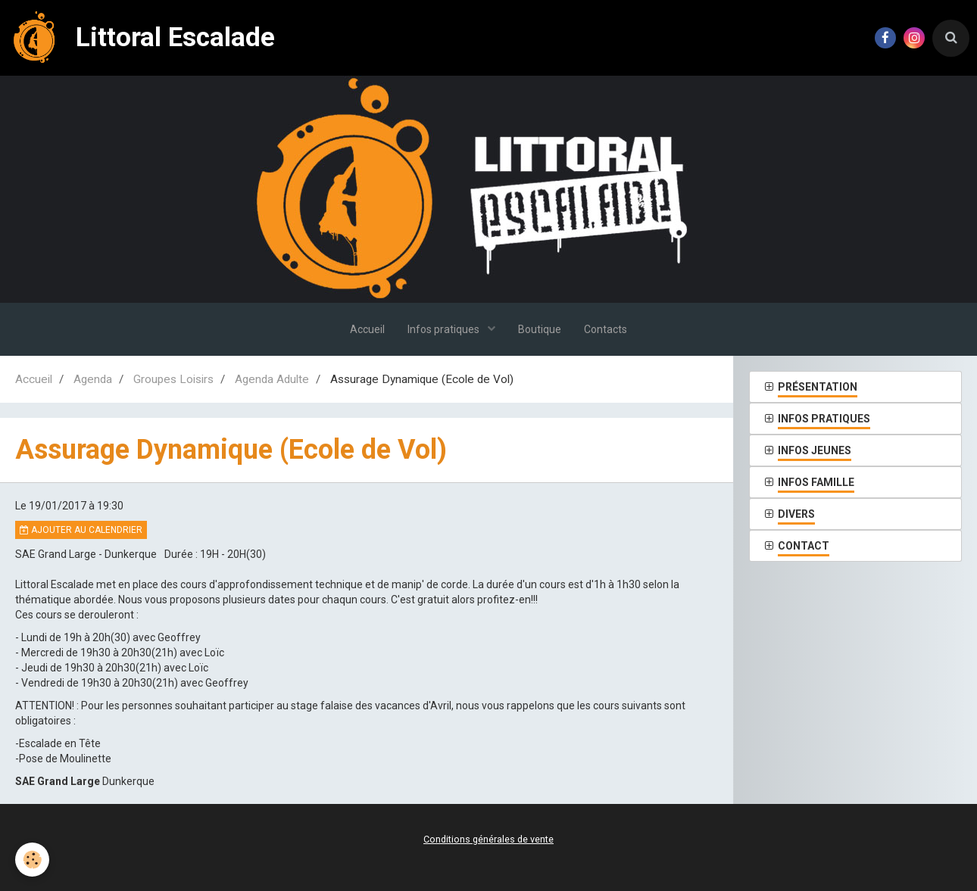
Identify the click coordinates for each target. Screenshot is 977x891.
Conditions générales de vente (488, 839)
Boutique (539, 329)
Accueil (367, 329)
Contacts (605, 329)
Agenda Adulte (272, 379)
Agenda (92, 379)
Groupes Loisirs (173, 379)
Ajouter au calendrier (81, 530)
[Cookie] (32, 860)
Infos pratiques (444, 329)
